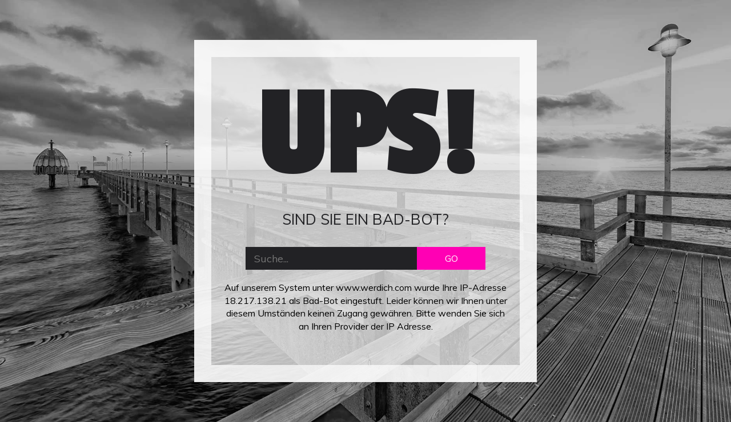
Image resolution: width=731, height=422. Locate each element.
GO (451, 258)
